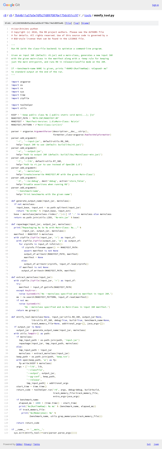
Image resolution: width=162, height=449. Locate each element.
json (156, 444)
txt (149, 444)
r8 (4, 15)
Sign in (155, 4)
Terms (36, 444)
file (68, 23)
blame (85, 23)
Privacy (27, 444)
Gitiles (19, 444)
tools (87, 15)
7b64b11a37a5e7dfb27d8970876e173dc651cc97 (46, 15)
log (76, 23)
